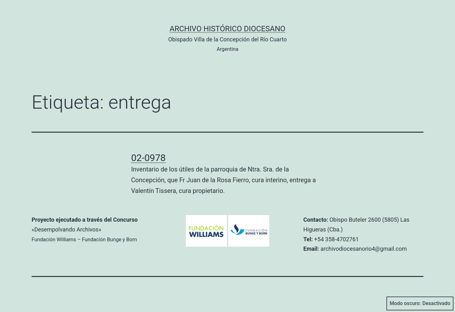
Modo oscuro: (420, 303)
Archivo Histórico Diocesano (228, 28)
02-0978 (148, 157)
